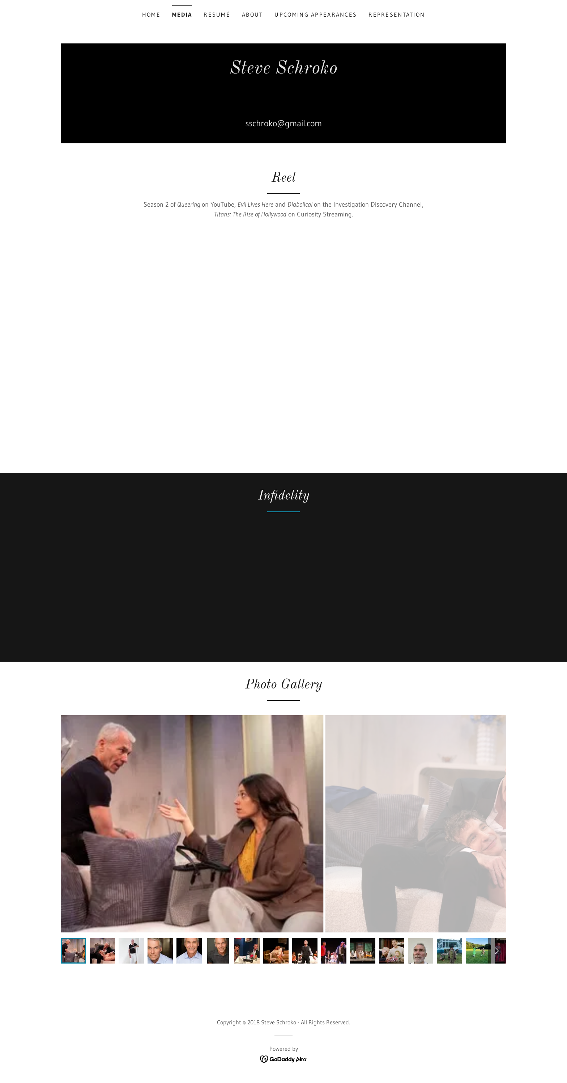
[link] (283, 93)
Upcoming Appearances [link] (315, 14)
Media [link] (182, 14)
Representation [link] (396, 14)
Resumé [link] (217, 14)
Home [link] (151, 14)
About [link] (252, 14)
